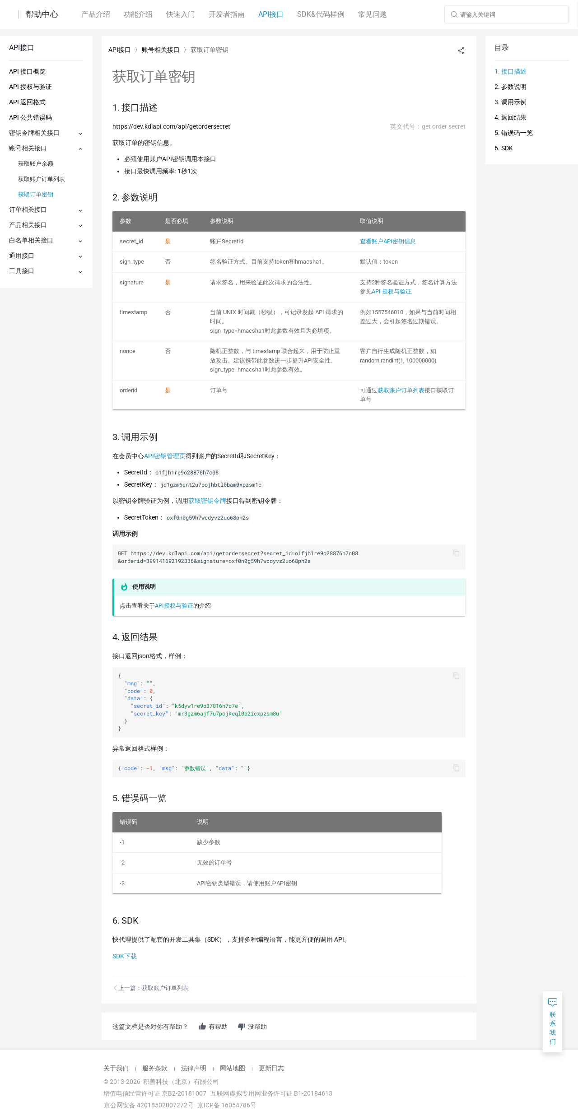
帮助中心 (42, 14)
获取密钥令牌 (207, 500)
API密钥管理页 (165, 456)
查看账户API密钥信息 (388, 241)
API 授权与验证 (30, 86)
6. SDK (503, 148)
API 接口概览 (27, 71)
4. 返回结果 (510, 117)
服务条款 (155, 1068)
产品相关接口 (28, 224)
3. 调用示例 (510, 102)
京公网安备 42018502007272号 (148, 1105)
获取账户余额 (35, 163)
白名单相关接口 (31, 240)
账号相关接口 (28, 148)
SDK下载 (124, 956)
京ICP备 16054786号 (226, 1105)
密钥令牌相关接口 (34, 132)
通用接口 (21, 255)
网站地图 (232, 1068)
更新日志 (271, 1068)
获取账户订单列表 (41, 179)
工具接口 (21, 270)
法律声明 (193, 1068)
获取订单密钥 (35, 194)
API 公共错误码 (30, 117)
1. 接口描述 (510, 71)
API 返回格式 (27, 102)
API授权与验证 (174, 605)
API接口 (119, 49)
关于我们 (116, 1068)
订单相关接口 (28, 209)
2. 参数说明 (510, 86)
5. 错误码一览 (513, 132)
